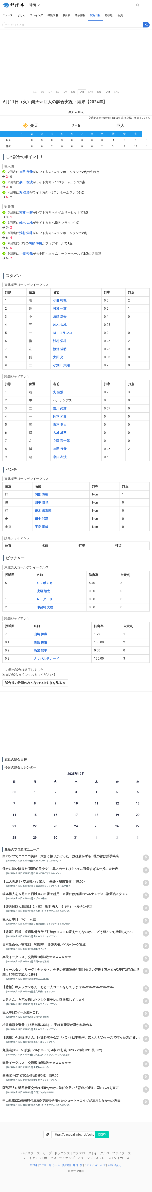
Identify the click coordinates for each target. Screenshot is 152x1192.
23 (55, 826)
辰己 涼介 (59, 317)
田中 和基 (41, 519)
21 (14, 826)
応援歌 (109, 15)
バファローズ (82, 1153)
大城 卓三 (59, 433)
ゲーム (57, 1165)
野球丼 (34, 1165)
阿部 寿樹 (35, 243)
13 (138, 803)
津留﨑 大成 (45, 607)
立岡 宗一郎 (61, 441)
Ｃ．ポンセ (44, 583)
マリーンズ (85, 1158)
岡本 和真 (59, 416)
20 (138, 815)
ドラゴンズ (62, 1153)
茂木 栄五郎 (43, 510)
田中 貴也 (41, 502)
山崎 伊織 (40, 634)
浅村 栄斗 (26, 233)
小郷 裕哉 (26, 253)
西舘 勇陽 (40, 642)
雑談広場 (53, 15)
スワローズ (103, 1158)
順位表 (66, 15)
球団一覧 (78, 1165)
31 (76, 837)
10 (76, 803)
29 (35, 837)
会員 (120, 15)
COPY (102, 1134)
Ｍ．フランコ (62, 333)
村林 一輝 (26, 212)
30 (55, 837)
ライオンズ (67, 1158)
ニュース (7, 15)
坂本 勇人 (59, 424)
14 (14, 815)
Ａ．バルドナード (46, 658)
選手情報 (80, 15)
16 (55, 815)
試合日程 (95, 15)
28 (14, 837)
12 (117, 803)
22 (35, 826)
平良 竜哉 (41, 527)
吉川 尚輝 (59, 408)
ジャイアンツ (32, 1158)
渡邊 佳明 (59, 349)
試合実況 (67, 1165)
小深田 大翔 (61, 365)
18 (96, 815)
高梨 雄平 (40, 650)
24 (76, 826)
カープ (47, 1153)
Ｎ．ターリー (46, 599)
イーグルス (102, 1153)
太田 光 (58, 357)
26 (117, 826)
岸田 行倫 (26, 172)
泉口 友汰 (26, 182)
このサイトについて (95, 1165)
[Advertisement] (76, 58)
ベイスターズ (31, 1153)
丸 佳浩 (24, 192)
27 (138, 826)
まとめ (21, 15)
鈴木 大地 (26, 223)
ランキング (36, 15)
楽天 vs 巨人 (76, 112)
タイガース (121, 1158)
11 (96, 803)
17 (76, 815)
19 (117, 815)
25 (96, 826)
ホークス (50, 1158)
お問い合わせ (114, 1165)
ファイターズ (121, 1153)
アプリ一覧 (45, 1165)
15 (35, 815)
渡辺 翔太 (43, 591)
